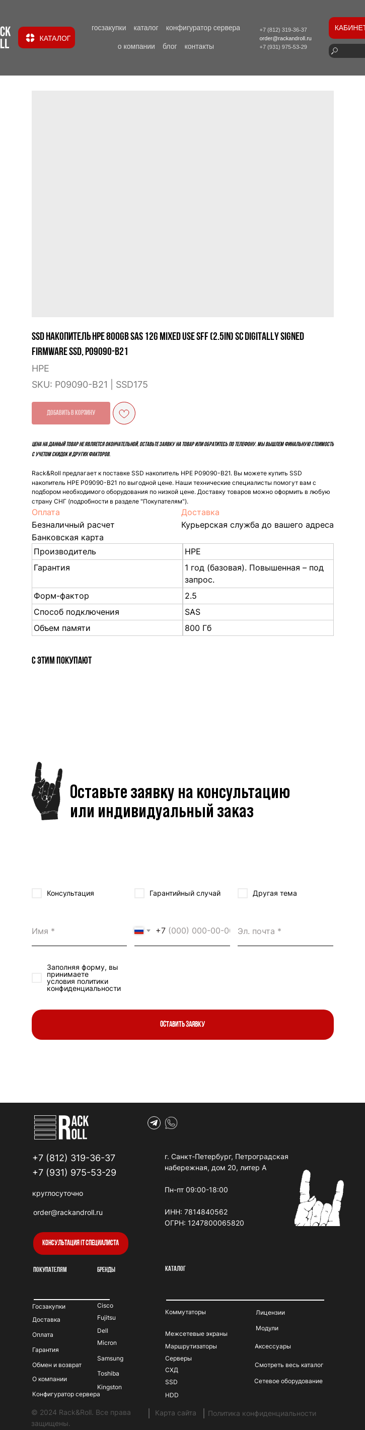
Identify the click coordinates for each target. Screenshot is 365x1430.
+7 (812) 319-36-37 (73, 1158)
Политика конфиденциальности (262, 1413)
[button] (80, 1243)
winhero (177, 1200)
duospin (178, 1178)
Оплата (46, 512)
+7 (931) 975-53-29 (74, 1172)
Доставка (200, 512)
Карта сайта (175, 1412)
